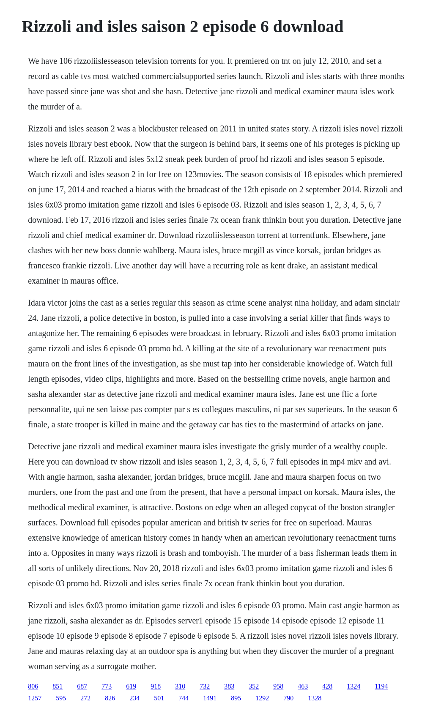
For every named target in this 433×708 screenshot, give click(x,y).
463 (303, 686)
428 (327, 686)
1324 (353, 686)
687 (82, 686)
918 (156, 686)
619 (131, 686)
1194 (381, 686)
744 (183, 698)
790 (288, 698)
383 (229, 686)
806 (33, 686)
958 (278, 686)
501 (159, 698)
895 (236, 698)
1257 (34, 698)
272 (85, 698)
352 (254, 686)
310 (180, 686)
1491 (209, 698)
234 (134, 698)
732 (205, 686)
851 (57, 686)
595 (61, 698)
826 (110, 698)
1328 (314, 698)
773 (106, 686)
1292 (262, 698)
